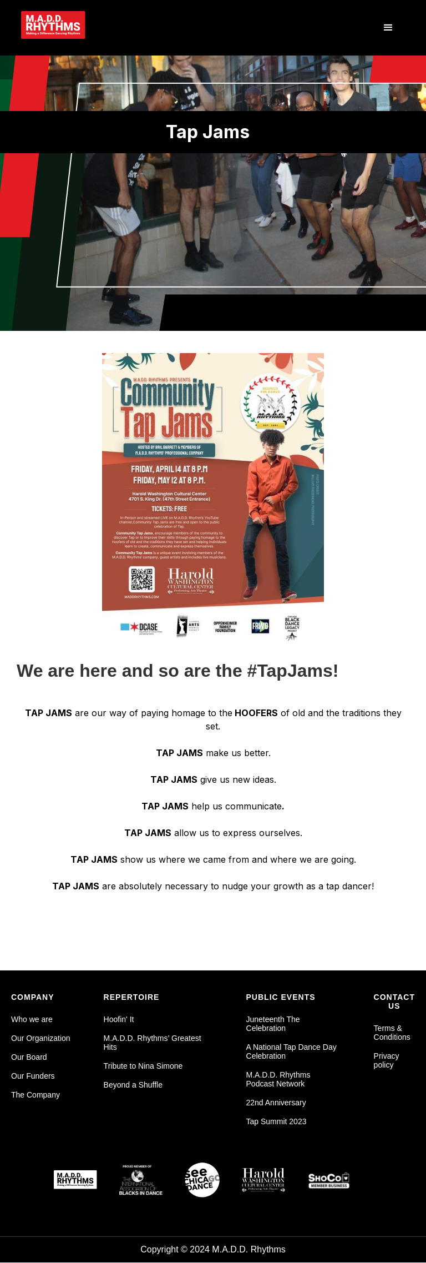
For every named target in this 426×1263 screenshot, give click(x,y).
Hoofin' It (119, 1019)
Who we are (32, 1019)
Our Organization (40, 1038)
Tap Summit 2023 (276, 1121)
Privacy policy (386, 1060)
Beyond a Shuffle (133, 1084)
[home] (70, 25)
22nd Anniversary (276, 1102)
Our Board (29, 1057)
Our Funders (33, 1075)
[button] (388, 27)
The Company (35, 1094)
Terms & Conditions (392, 1032)
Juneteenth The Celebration (273, 1024)
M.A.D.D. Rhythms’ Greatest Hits (152, 1042)
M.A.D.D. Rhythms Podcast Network (278, 1079)
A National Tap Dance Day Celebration (291, 1051)
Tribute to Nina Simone (143, 1065)
